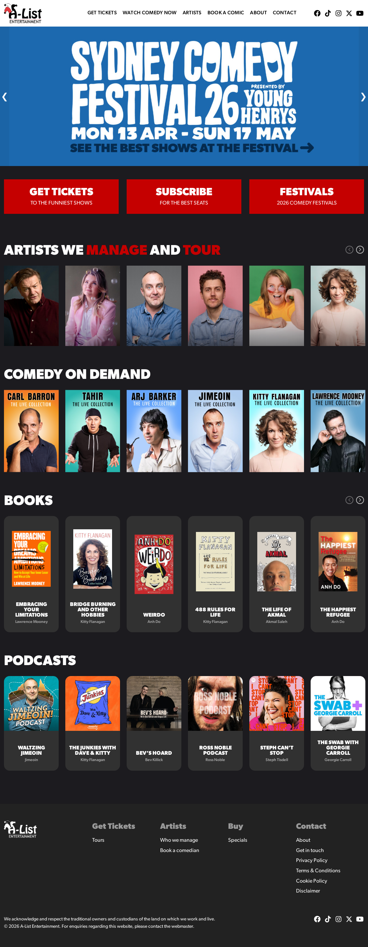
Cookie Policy (311, 881)
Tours (98, 840)
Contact (284, 13)
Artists (192, 13)
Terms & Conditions (318, 871)
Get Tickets (102, 13)
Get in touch (310, 850)
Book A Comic (226, 13)
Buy (235, 827)
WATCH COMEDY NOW (150, 13)
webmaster (182, 926)
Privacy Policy (312, 860)
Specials (237, 840)
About (258, 13)
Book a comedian (179, 850)
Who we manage (179, 840)
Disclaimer (308, 891)
